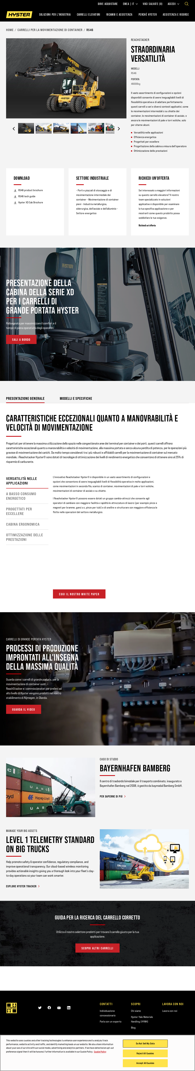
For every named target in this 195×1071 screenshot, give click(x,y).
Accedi (173, 4)
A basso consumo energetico (21, 496)
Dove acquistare (108, 4)
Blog (133, 1027)
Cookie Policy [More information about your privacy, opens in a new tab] (100, 1051)
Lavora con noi (169, 1010)
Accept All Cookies (145, 1063)
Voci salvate (152, 4)
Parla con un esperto (110, 1021)
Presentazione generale (25, 398)
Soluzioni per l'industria (55, 14)
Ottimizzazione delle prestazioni (24, 537)
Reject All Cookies (145, 1053)
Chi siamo (136, 1010)
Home (10, 30)
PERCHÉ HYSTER (148, 14)
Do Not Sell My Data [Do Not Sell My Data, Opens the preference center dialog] (145, 1043)
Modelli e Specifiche (76, 398)
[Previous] (14, 128)
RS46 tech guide (24, 196)
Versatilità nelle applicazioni (21, 480)
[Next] (119, 128)
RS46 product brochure (28, 190)
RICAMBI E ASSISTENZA (119, 14)
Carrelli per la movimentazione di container (50, 30)
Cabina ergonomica (23, 524)
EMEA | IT (130, 4)
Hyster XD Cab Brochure (28, 202)
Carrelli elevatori (88, 14)
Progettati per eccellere (19, 511)
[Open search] (186, 4)
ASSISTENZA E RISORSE (176, 14)
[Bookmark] (186, 39)
